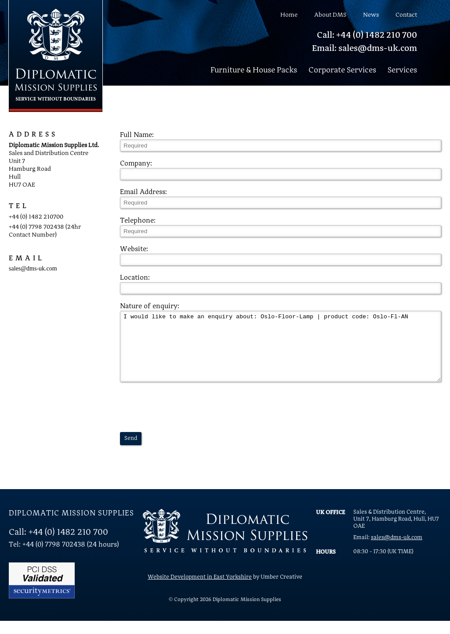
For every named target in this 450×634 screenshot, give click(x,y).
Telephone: (138, 220)
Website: (134, 249)
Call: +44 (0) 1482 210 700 (367, 35)
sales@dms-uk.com (33, 268)
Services (402, 70)
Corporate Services (342, 70)
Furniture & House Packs (253, 70)
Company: (136, 163)
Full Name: (137, 135)
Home (289, 15)
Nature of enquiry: (149, 306)
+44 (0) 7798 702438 (36, 227)
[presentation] (187, 420)
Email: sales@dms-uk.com (364, 48)
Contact (406, 15)
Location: (135, 277)
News (371, 15)
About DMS (330, 15)
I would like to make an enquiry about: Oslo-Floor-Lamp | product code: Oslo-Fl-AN (280, 353)
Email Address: (143, 192)
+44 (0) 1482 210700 (36, 217)
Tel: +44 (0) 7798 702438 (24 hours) (64, 558)
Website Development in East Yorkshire (200, 590)
